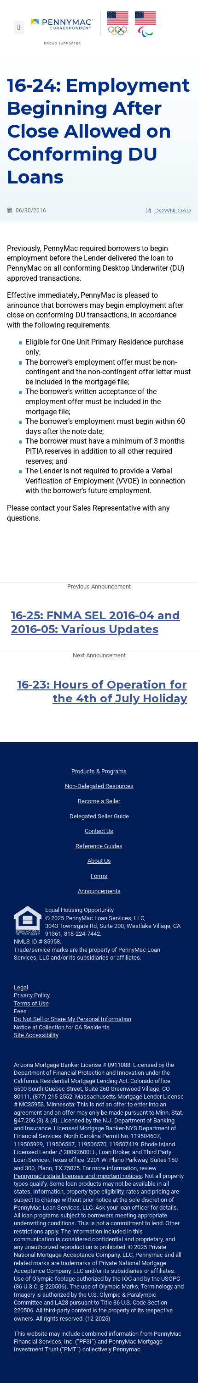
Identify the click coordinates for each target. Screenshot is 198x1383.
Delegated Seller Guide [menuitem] (99, 816)
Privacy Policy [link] (32, 995)
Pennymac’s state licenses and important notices (78, 1175)
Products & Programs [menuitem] (99, 771)
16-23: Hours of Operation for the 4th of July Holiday (102, 691)
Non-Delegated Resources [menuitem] (99, 786)
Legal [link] (21, 987)
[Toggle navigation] (19, 27)
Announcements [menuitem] (99, 891)
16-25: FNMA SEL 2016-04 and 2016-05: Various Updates (95, 622)
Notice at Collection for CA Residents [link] (62, 1027)
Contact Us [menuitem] (99, 831)
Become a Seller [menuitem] (99, 801)
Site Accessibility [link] (36, 1035)
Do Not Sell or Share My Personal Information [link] (72, 1019)
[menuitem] (65, 27)
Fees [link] (20, 1011)
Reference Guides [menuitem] (99, 846)
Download (168, 210)
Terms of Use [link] (31, 1003)
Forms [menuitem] (99, 875)
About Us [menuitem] (99, 860)
